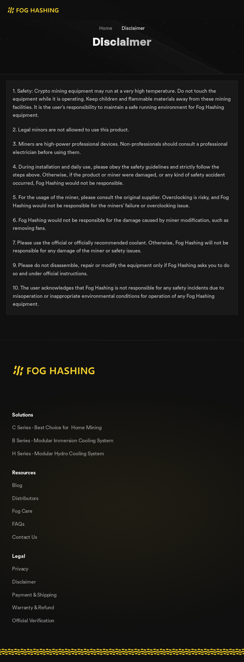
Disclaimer (24, 581)
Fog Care (22, 511)
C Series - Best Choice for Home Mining (56, 427)
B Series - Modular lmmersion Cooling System (62, 440)
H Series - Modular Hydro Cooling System (58, 453)
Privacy (20, 568)
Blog (17, 485)
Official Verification (33, 620)
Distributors (25, 498)
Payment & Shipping (34, 595)
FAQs (18, 524)
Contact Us (24, 537)
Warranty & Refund (33, 607)
